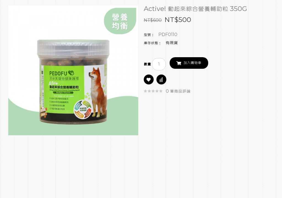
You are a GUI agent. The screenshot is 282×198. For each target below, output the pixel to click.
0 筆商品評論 (178, 91)
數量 (147, 64)
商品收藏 (149, 79)
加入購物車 (192, 63)
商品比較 (161, 79)
